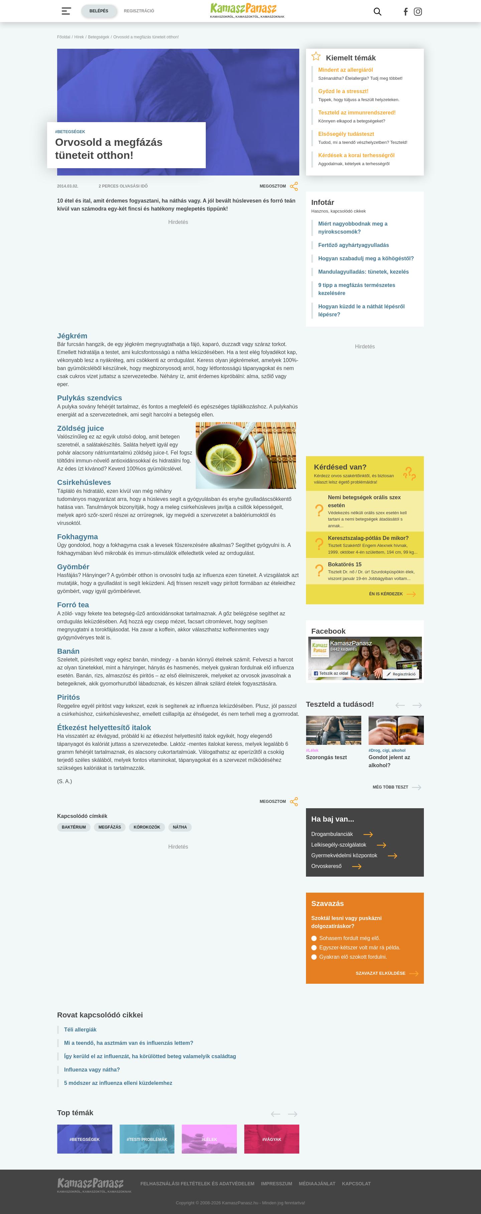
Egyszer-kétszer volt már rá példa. (359, 947)
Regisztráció (139, 11)
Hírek (79, 37)
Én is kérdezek (392, 594)
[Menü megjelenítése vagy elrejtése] (66, 11)
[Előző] (273, 1114)
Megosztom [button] (279, 186)
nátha (180, 827)
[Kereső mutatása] (378, 11)
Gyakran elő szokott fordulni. (353, 957)
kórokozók (147, 827)
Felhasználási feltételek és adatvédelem (197, 1183)
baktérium (74, 827)
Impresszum (276, 1183)
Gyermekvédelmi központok (354, 855)
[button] (406, 11)
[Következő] (290, 1114)
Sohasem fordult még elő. (349, 938)
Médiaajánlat (317, 1183)
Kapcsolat (356, 1183)
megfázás (110, 827)
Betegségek (98, 37)
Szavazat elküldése (387, 973)
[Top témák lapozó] (178, 1114)
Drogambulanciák (342, 834)
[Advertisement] (178, 928)
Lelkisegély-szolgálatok (348, 845)
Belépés (99, 11)
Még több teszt (390, 787)
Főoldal (63, 37)
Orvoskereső (336, 866)
